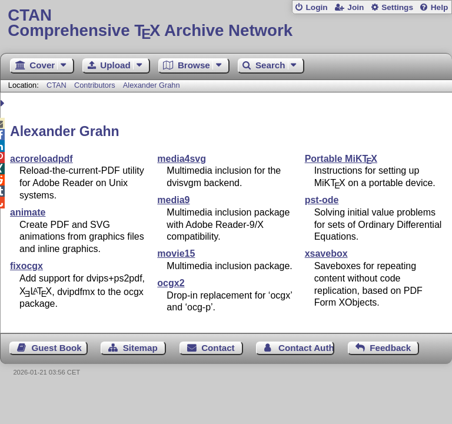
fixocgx (26, 266)
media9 (173, 200)
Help (439, 7)
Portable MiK (341, 159)
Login (316, 7)
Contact (218, 348)
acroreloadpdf (41, 159)
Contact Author (306, 348)
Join (355, 7)
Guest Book (57, 348)
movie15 (176, 254)
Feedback (390, 348)
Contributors (94, 85)
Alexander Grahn (151, 85)
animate (27, 212)
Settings (397, 7)
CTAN (56, 85)
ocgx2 (170, 283)
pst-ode (322, 200)
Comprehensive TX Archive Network (226, 23)
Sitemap (140, 348)
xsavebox (326, 254)
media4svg (181, 159)
